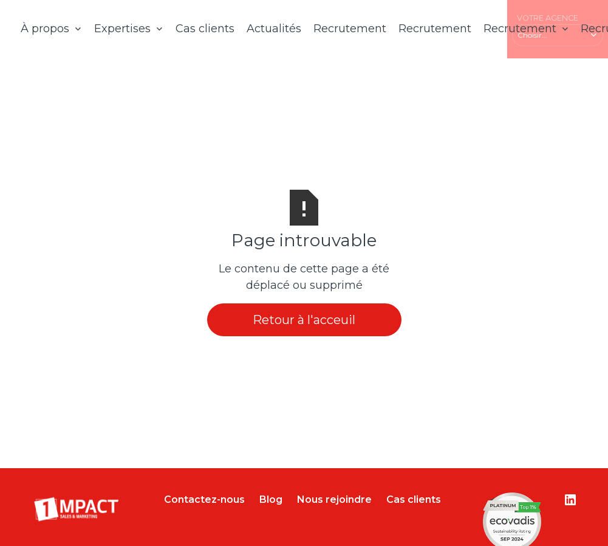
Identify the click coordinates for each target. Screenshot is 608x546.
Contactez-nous (204, 499)
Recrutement (349, 28)
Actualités (274, 28)
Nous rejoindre (334, 499)
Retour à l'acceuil (304, 320)
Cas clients (205, 28)
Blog (270, 499)
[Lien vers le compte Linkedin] (570, 499)
